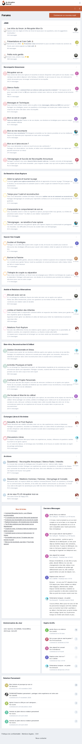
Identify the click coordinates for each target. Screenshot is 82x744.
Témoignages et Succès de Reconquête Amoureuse (30, 159)
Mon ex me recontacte (17, 131)
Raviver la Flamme (15, 257)
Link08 (54, 631)
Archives (7, 456)
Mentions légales (28, 734)
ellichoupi (7, 631)
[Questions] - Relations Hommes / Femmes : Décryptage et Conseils (37, 479)
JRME (6, 23)
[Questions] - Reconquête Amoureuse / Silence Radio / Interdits (35, 462)
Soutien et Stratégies (16, 242)
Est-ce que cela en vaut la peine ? (61, 534)
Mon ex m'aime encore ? (18, 144)
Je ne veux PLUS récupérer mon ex (22, 494)
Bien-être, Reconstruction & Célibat (19, 344)
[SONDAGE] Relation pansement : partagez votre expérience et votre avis (33, 693)
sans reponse (8, 629)
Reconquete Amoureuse (14, 67)
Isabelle (14, 695)
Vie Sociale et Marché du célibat (21, 395)
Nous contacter (41, 738)
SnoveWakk (17, 629)
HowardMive (26, 629)
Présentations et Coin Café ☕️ (20, 41)
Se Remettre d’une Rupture (15, 174)
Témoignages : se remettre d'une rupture (25, 222)
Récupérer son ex (15, 72)
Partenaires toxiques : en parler (60, 598)
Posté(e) (67, 516)
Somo (14, 713)
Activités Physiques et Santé (19, 365)
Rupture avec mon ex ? (57, 576)
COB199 (54, 578)
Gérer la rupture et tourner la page (22, 179)
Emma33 (55, 600)
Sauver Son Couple (12, 237)
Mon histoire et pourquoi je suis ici (20, 684)
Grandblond (56, 649)
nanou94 (14, 631)
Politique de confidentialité (11, 734)
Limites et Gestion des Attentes (21, 310)
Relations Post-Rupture (17, 327)
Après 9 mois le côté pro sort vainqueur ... (23, 702)
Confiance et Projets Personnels (21, 380)
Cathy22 (55, 516)
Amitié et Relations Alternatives (17, 289)
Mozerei (14, 686)
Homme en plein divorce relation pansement (24, 711)
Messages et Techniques (18, 103)
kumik (14, 704)
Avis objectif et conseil (57, 555)
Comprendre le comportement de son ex (25, 209)
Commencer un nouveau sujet (65, 15)
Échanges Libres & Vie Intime (16, 417)
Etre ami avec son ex (16, 295)
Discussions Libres (15, 437)
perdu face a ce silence (58, 514)
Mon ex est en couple (16, 118)
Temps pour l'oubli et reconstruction (23, 194)
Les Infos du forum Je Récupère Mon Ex (25, 28)
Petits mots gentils (15, 54)
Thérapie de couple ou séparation (22, 272)
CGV (37, 734)
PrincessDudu (57, 640)
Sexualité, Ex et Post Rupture (20, 422)
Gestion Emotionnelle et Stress (20, 350)
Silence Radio (13, 87)
